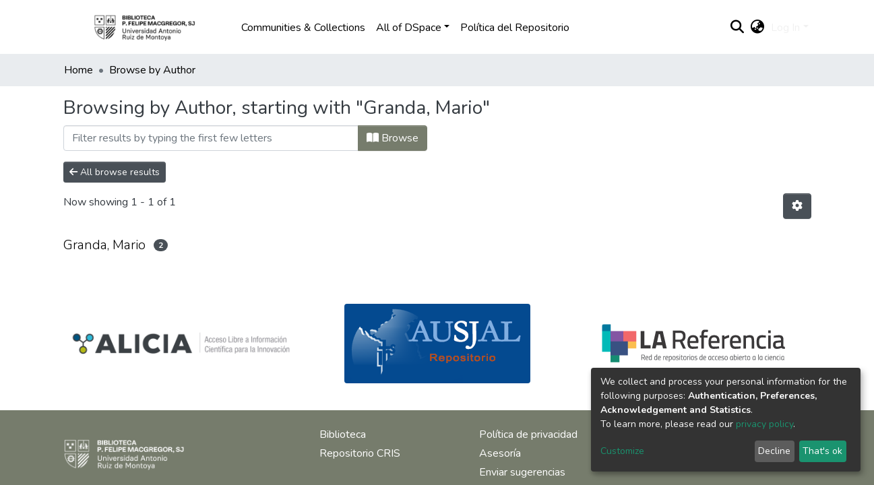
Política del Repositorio (514, 27)
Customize (622, 451)
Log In (785, 27)
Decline (774, 451)
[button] (757, 28)
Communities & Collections (303, 27)
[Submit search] (737, 27)
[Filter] (210, 138)
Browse (392, 138)
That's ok (822, 451)
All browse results (114, 172)
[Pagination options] (797, 206)
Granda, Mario (104, 245)
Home (78, 70)
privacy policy (764, 424)
